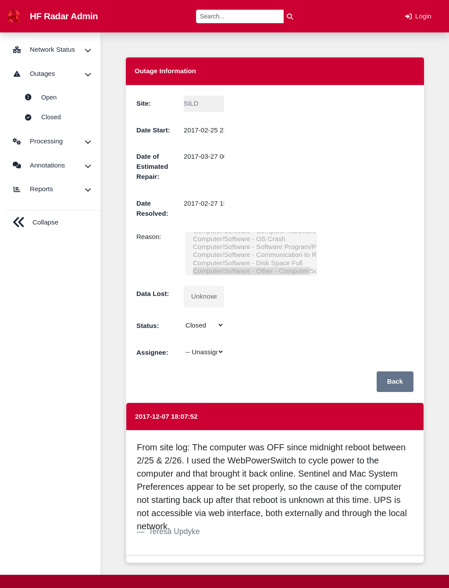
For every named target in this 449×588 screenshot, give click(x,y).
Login (418, 16)
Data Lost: (152, 293)
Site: (143, 103)
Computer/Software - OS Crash (251, 239)
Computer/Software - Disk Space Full (251, 263)
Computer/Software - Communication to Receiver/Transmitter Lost (251, 255)
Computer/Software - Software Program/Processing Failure (251, 247)
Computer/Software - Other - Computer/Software (251, 271)
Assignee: (152, 352)
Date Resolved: (152, 208)
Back (395, 381)
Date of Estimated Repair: (152, 166)
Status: (147, 325)
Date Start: (153, 130)
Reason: (148, 236)
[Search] (240, 16)
